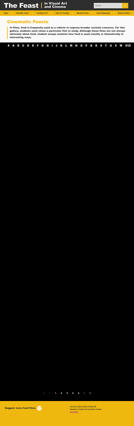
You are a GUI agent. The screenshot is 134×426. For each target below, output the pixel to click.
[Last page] (90, 393)
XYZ (128, 45)
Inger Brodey (74, 412)
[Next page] (84, 393)
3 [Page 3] (67, 393)
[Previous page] (49, 393)
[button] (39, 408)
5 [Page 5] (78, 393)
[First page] (44, 393)
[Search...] (105, 5)
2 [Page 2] (61, 393)
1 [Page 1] (55, 393)
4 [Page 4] (72, 393)
